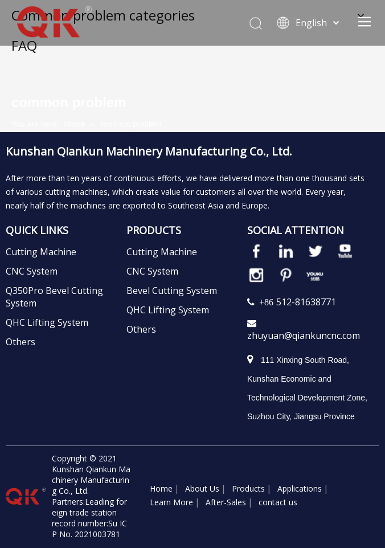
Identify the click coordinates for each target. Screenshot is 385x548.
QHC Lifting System (47, 322)
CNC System (32, 271)
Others (20, 342)
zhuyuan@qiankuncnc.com (303, 335)
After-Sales (226, 502)
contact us (278, 502)
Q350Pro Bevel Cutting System (54, 296)
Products (248, 488)
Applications (299, 488)
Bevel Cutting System (171, 290)
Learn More (171, 502)
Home (161, 488)
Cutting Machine (41, 252)
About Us (202, 488)
